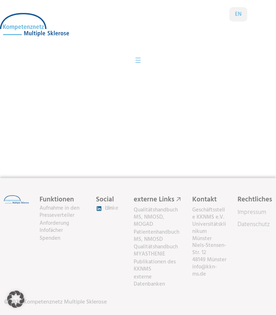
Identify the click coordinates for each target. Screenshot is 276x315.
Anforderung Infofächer (54, 227)
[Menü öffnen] (138, 60)
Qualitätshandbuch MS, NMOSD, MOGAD (156, 217)
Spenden (50, 238)
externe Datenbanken (149, 280)
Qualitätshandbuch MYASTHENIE (156, 250)
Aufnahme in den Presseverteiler (59, 212)
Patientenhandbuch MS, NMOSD (156, 236)
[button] (16, 299)
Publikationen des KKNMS (155, 265)
